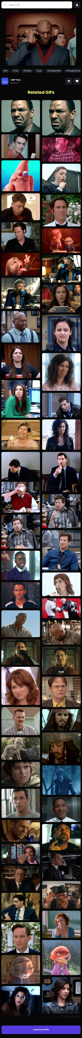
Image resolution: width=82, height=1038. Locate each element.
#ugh (39, 71)
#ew (5, 71)
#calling (27, 71)
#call (15, 71)
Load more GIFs (41, 1029)
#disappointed (54, 71)
